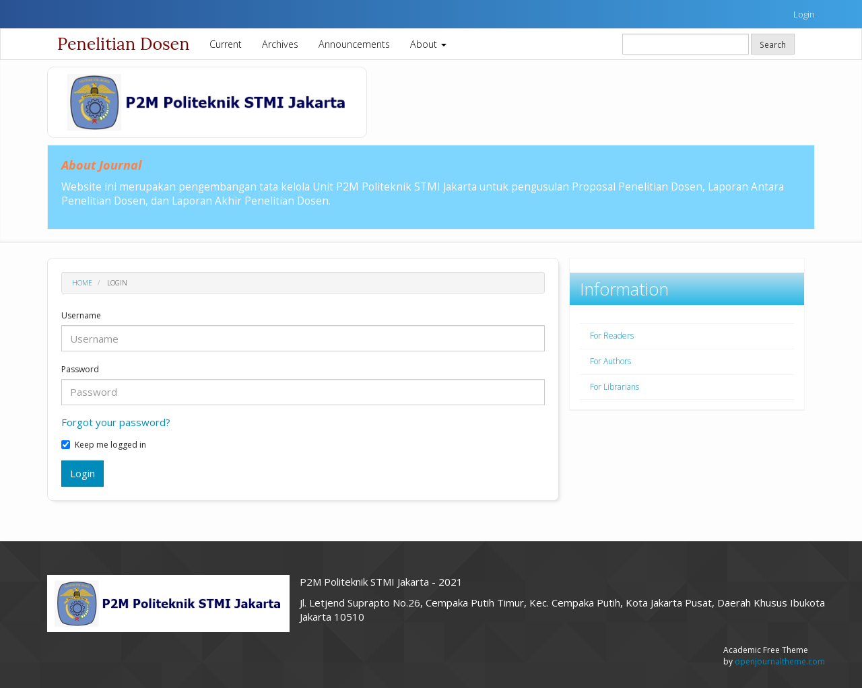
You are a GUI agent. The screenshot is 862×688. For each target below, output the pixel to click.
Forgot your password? (115, 422)
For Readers (612, 335)
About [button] (428, 44)
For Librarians (614, 386)
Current (225, 44)
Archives (280, 44)
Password (80, 369)
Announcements (354, 44)
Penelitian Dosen (123, 44)
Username (81, 315)
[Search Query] (685, 44)
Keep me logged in (103, 445)
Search (773, 44)
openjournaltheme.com (780, 661)
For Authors (610, 361)
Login (804, 14)
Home (82, 282)
